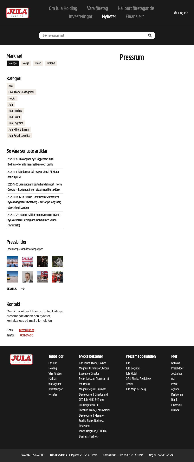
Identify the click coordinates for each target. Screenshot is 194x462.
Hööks (12, 98)
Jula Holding (15, 111)
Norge (26, 63)
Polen (38, 63)
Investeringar (55, 389)
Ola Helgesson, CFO (89, 405)
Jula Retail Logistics (19, 135)
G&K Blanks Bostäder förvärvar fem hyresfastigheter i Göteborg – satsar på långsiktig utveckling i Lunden (34, 202)
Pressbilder (177, 368)
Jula (11, 104)
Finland (51, 63)
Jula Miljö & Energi (19, 129)
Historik (175, 410)
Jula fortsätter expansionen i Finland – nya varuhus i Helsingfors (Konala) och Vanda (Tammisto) (34, 220)
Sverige (13, 63)
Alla (11, 86)
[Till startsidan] (17, 12)
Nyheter (52, 394)
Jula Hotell (14, 117)
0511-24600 (26, 335)
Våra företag (54, 373)
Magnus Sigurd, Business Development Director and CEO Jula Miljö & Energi (93, 394)
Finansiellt (176, 405)
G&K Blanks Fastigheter (21, 92)
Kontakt (175, 363)
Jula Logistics (16, 123)
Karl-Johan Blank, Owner (92, 363)
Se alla (16, 289)
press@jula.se (26, 330)
